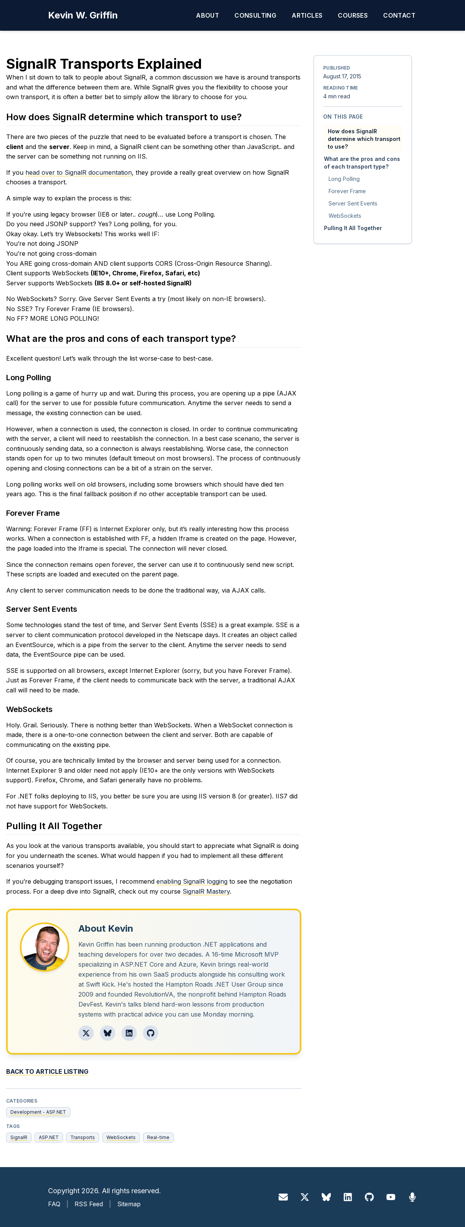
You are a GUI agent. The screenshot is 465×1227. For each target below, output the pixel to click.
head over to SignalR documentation (78, 172)
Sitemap (129, 1204)
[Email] (283, 1197)
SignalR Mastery (206, 891)
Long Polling (344, 179)
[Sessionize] (412, 1197)
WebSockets (121, 1137)
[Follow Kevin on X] (86, 1033)
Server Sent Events (353, 203)
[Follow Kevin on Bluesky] (107, 1033)
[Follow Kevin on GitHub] (150, 1033)
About (207, 15)
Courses (353, 15)
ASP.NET (49, 1137)
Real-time (158, 1137)
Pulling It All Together (353, 228)
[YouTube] (390, 1197)
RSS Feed (89, 1204)
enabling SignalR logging (192, 881)
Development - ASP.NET (38, 1112)
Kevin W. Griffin (83, 15)
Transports (82, 1137)
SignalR (18, 1137)
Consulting (255, 15)
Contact (399, 15)
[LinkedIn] (347, 1197)
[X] (304, 1197)
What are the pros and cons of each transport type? (362, 163)
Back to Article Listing (47, 1071)
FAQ (54, 1204)
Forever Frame (347, 191)
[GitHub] (369, 1197)
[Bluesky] (326, 1197)
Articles (307, 15)
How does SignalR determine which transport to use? (364, 139)
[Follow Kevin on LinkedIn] (129, 1033)
